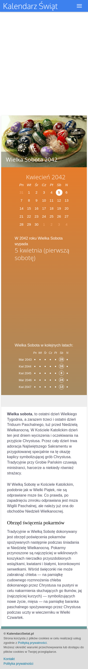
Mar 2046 (25, 380)
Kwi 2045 (25, 373)
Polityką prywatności (32, 643)
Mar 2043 (25, 359)
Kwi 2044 (25, 366)
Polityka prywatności (18, 663)
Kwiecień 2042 (45, 177)
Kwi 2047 (25, 387)
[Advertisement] (44, 300)
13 (67, 200)
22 (29, 216)
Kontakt (9, 659)
